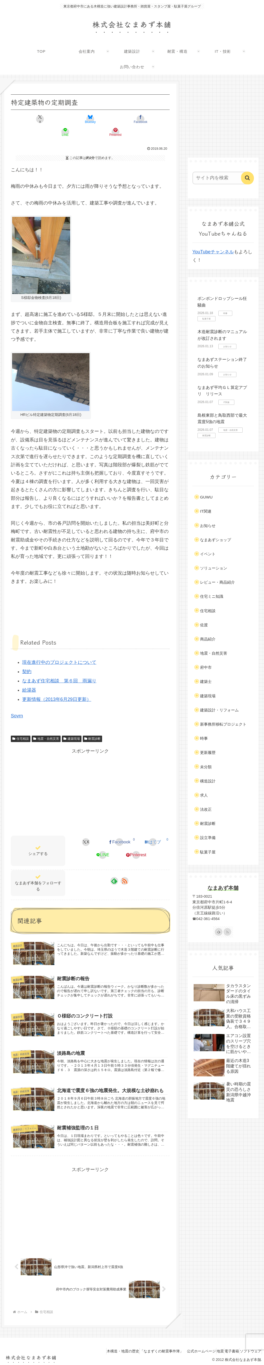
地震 (208, 1349)
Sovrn (17, 703)
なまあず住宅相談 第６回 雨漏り (59, 668)
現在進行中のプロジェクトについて (59, 649)
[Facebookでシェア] (90, 119)
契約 (26, 658)
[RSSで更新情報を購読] (124, 868)
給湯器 (29, 677)
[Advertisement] (90, 778)
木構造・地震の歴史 (102, 1349)
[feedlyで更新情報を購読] (114, 868)
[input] (220, 178)
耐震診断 (92, 726)
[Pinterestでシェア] (143, 119)
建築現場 (71, 726)
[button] (247, 178)
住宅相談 (20, 726)
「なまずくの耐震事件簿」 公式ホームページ (162, 1349)
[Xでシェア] (37, 119)
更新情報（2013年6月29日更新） (56, 686)
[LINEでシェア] (117, 119)
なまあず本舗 (223, 888)
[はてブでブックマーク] (152, 829)
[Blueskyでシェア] (63, 119)
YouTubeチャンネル (213, 251)
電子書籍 (225, 1349)
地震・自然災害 (46, 726)
